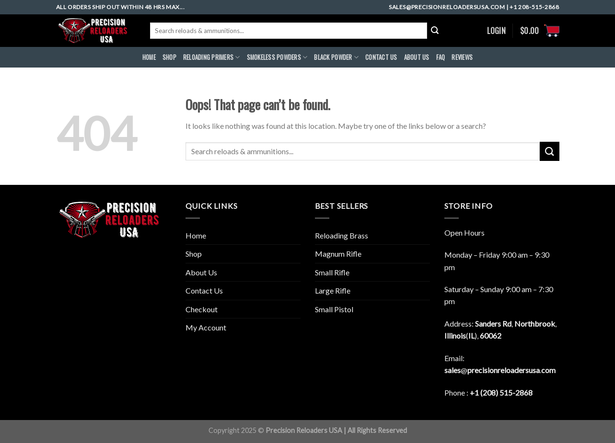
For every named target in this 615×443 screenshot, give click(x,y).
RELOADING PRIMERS (211, 57)
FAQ (440, 57)
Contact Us (204, 290)
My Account (206, 327)
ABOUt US (416, 57)
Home (196, 235)
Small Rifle (332, 272)
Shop (169, 57)
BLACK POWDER (336, 57)
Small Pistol (334, 309)
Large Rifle (332, 290)
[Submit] (549, 151)
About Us (201, 272)
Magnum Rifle (338, 253)
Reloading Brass (341, 235)
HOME (149, 57)
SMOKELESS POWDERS (277, 57)
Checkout (202, 309)
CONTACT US (381, 57)
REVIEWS (462, 57)
